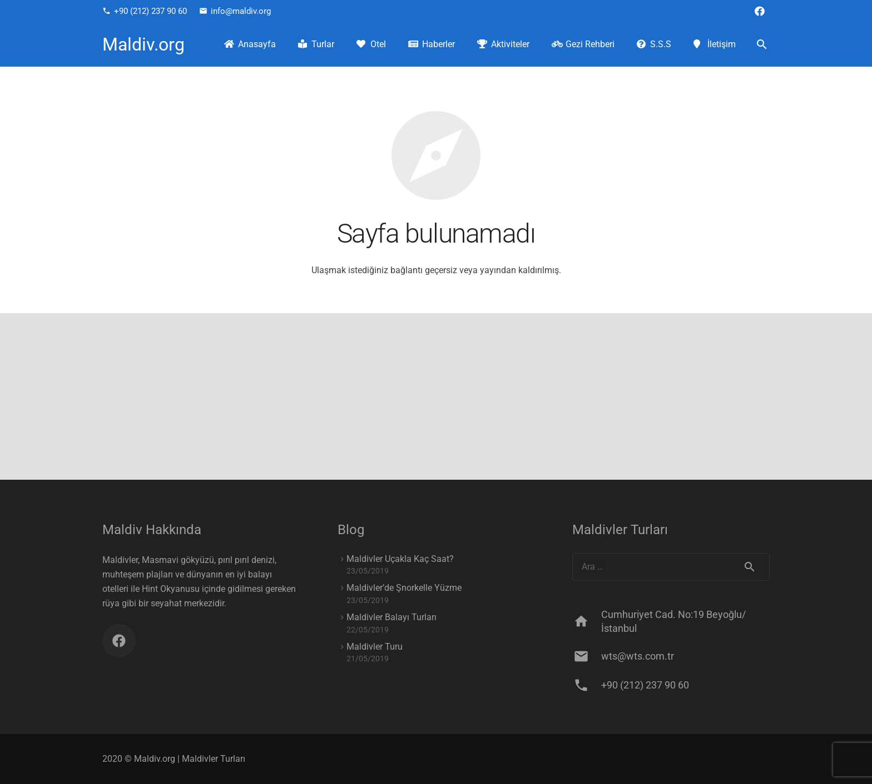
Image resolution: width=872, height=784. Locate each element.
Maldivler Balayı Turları (391, 617)
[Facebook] (760, 11)
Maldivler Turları (213, 758)
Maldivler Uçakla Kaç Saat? (400, 559)
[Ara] (761, 44)
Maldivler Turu (374, 646)
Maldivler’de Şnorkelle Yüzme (404, 587)
